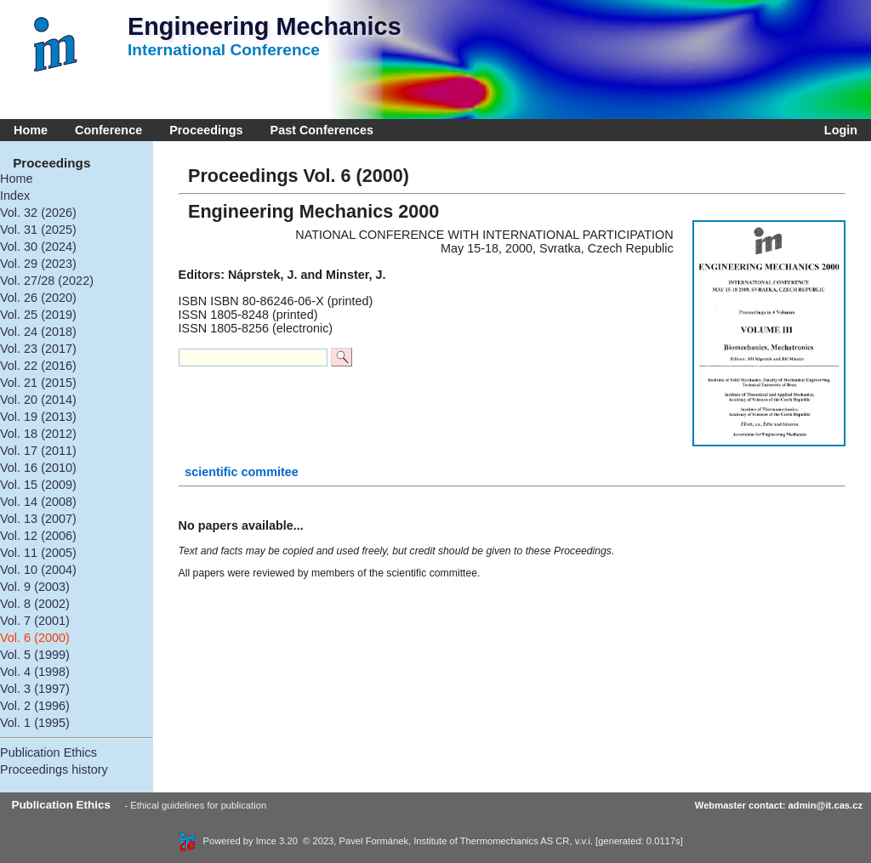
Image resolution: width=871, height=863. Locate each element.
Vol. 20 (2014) (38, 399)
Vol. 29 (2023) (38, 263)
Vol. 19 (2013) (38, 416)
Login (837, 130)
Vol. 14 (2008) (38, 501)
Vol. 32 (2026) (38, 212)
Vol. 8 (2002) (35, 603)
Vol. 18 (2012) (38, 433)
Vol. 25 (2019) (38, 314)
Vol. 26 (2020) (38, 297)
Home (31, 130)
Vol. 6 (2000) (35, 637)
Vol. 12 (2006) (38, 535)
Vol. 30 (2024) (38, 246)
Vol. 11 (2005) (38, 552)
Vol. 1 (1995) (35, 723)
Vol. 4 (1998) (35, 671)
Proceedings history (54, 769)
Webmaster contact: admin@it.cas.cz (778, 805)
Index (15, 195)
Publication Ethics (48, 752)
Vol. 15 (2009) (38, 484)
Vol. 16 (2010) (38, 467)
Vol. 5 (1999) (35, 654)
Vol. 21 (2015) (38, 382)
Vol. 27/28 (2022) (47, 280)
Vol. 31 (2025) (38, 229)
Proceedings (205, 130)
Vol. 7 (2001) (35, 620)
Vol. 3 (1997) (35, 689)
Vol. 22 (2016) (38, 365)
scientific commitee (242, 472)
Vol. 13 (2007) (38, 518)
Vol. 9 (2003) (35, 586)
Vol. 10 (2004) (38, 569)
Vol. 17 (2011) (38, 450)
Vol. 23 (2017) (38, 348)
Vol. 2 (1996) (35, 706)
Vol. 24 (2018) (38, 331)
